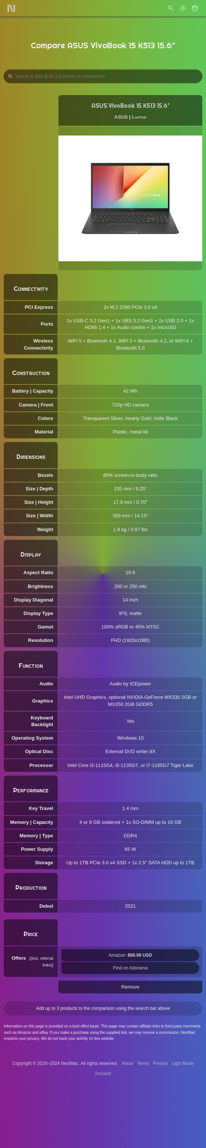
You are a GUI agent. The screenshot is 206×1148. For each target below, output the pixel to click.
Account (103, 1073)
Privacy (160, 1063)
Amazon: (130, 955)
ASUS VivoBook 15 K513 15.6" (130, 106)
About (127, 1063)
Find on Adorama (130, 968)
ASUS (121, 117)
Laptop (139, 117)
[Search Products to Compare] (103, 76)
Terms (143, 1063)
